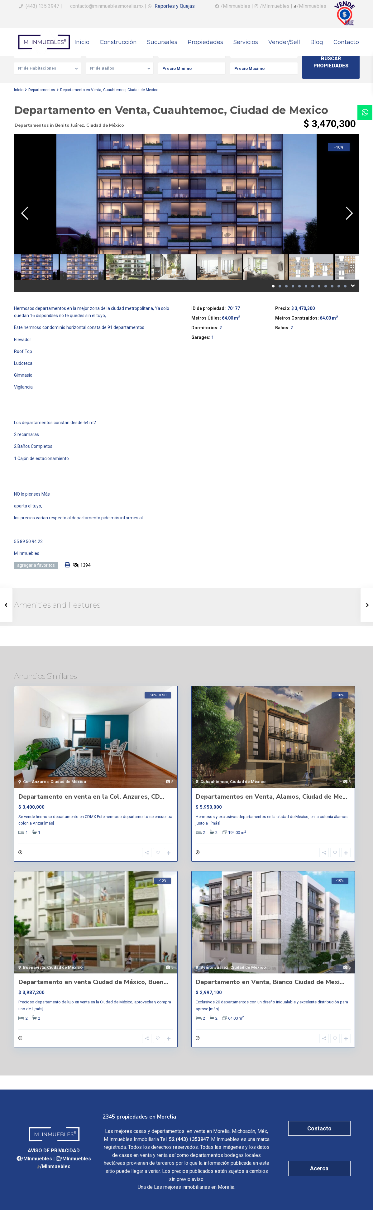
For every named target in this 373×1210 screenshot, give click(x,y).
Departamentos (41, 90)
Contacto (346, 42)
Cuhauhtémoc (214, 781)
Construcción (118, 42)
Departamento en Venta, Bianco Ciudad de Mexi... (270, 982)
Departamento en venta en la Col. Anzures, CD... (91, 796)
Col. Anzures (36, 781)
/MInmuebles (37, 1159)
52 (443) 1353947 (189, 1139)
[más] (49, 823)
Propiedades (205, 42)
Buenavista (34, 967)
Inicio (81, 42)
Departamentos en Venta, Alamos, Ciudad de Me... (271, 796)
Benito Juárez (69, 125)
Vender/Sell (284, 42)
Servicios (245, 42)
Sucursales (162, 42)
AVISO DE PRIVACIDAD (54, 1151)
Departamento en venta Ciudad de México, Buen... (93, 982)
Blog (316, 42)
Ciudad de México (105, 125)
